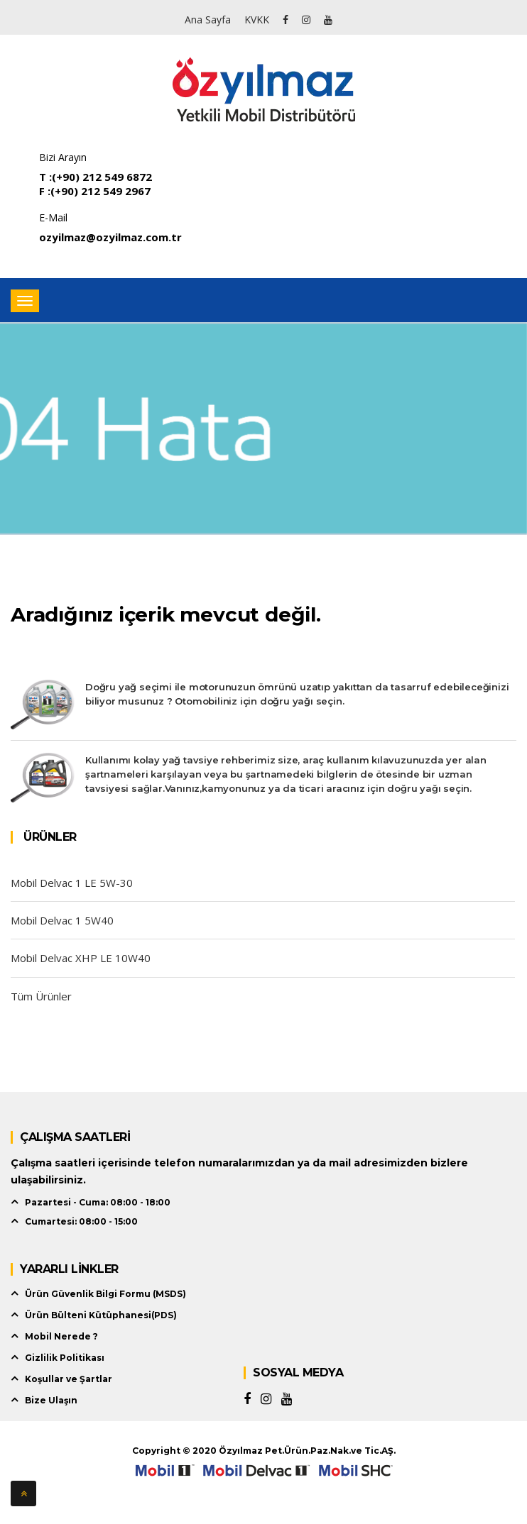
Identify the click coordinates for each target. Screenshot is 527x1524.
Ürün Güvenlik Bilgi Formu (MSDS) (105, 1293)
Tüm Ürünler (41, 996)
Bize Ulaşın (51, 1400)
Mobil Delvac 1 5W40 (62, 920)
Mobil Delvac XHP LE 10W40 (81, 958)
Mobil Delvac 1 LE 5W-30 (72, 883)
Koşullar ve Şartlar (68, 1379)
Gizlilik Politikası (64, 1357)
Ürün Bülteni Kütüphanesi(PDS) (101, 1315)
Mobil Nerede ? (61, 1336)
